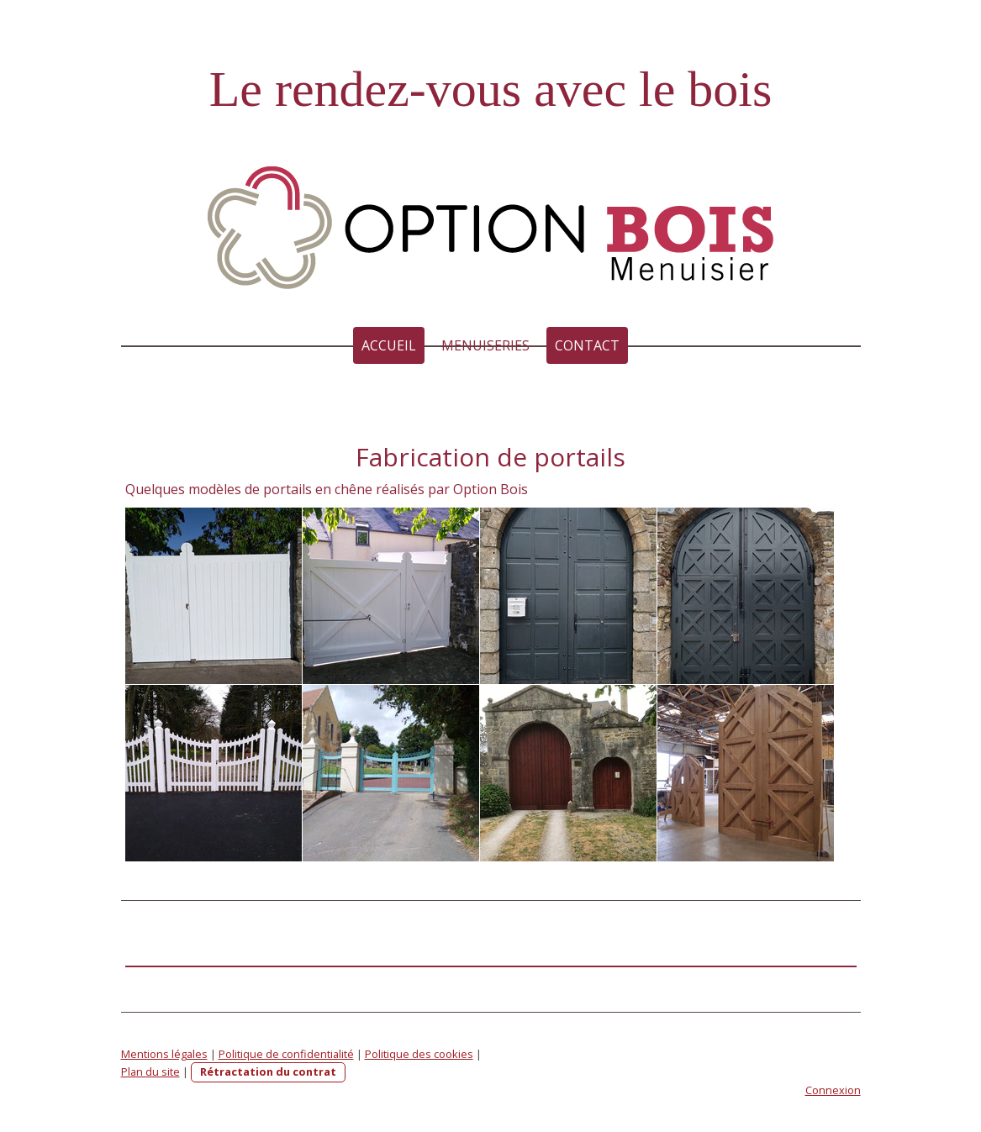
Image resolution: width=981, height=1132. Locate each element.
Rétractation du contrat (268, 1071)
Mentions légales (164, 1053)
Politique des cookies (419, 1053)
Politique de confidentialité (286, 1053)
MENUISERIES (485, 345)
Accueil (388, 345)
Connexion (833, 1090)
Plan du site (150, 1071)
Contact (587, 345)
